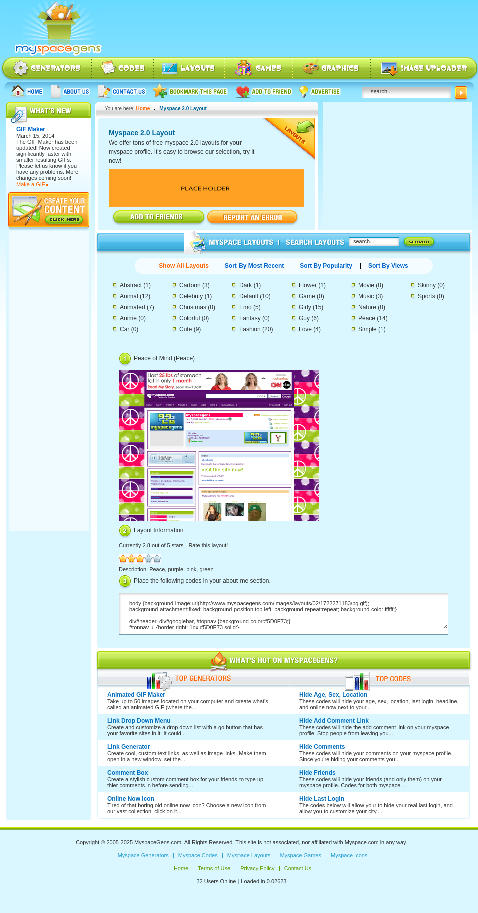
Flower (308, 285)
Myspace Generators (46, 69)
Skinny (427, 285)
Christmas (192, 307)
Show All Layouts (184, 265)
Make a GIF (30, 184)
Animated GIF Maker (136, 694)
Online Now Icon (130, 798)
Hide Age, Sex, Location (333, 694)
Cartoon (190, 285)
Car (124, 329)
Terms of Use (214, 868)
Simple (367, 329)
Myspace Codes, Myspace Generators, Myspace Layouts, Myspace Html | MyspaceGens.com (57, 28)
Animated (132, 307)
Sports (426, 296)
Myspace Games (258, 69)
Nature (367, 307)
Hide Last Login (321, 798)
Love (305, 329)
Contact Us (121, 91)
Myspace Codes (123, 69)
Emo (245, 307)
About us (70, 91)
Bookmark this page (190, 91)
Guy (304, 318)
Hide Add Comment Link (334, 720)
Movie (366, 285)
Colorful (189, 318)
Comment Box (127, 772)
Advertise (320, 91)
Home (27, 91)
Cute (185, 329)
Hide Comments (322, 746)
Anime (128, 318)
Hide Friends (317, 772)
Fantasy (250, 318)
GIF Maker (40, 142)
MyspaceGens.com (157, 842)
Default (248, 296)
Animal (129, 296)
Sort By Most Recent (254, 265)
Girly (305, 307)
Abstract (131, 285)
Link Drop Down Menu (139, 720)
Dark (245, 285)
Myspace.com (362, 842)
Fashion (250, 329)
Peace (366, 318)
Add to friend (264, 91)
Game (307, 296)
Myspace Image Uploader (424, 69)
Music (366, 296)
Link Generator (128, 746)
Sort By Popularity (326, 265)
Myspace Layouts (189, 69)
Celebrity (191, 296)
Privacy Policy (257, 868)
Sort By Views (388, 265)
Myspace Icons (331, 69)
